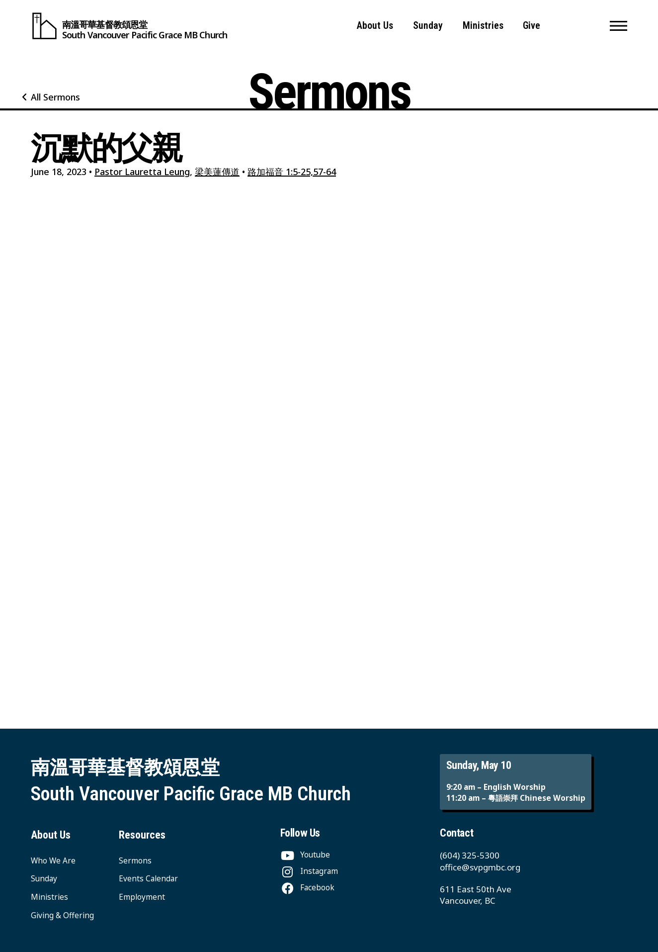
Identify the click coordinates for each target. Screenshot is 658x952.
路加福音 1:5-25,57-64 (291, 172)
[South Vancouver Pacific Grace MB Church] (129, 25)
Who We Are (53, 861)
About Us (375, 25)
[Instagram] (309, 871)
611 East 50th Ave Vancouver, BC (475, 895)
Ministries (483, 25)
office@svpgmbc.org (480, 867)
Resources (142, 835)
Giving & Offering (62, 915)
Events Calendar (148, 878)
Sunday (428, 25)
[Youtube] (305, 855)
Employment (142, 897)
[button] (618, 25)
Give (531, 25)
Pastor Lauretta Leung (142, 172)
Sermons (135, 861)
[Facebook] (307, 887)
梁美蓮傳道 (217, 172)
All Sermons (55, 97)
